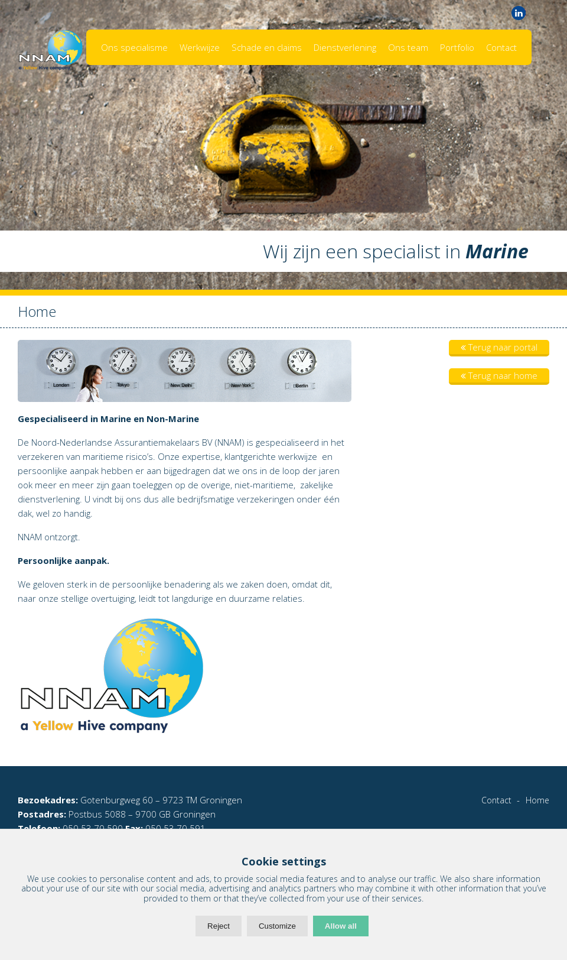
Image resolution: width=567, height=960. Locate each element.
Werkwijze (200, 47)
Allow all (341, 926)
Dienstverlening (345, 47)
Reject (218, 926)
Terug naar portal (499, 347)
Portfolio (457, 47)
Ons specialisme (134, 47)
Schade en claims (267, 47)
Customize (277, 926)
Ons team (408, 47)
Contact (501, 47)
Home (537, 800)
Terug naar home (499, 375)
